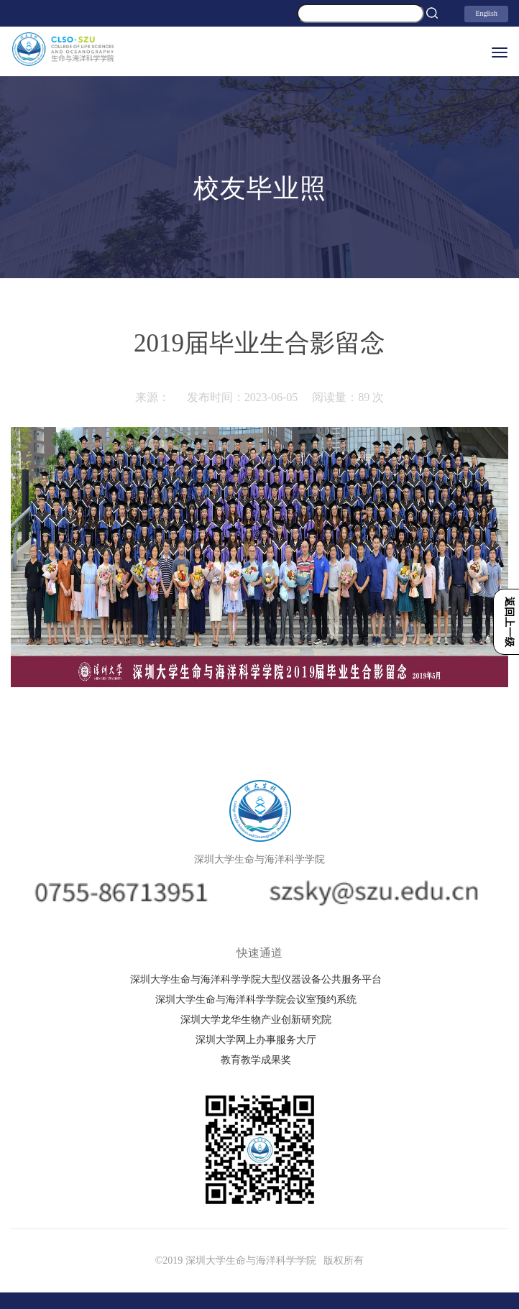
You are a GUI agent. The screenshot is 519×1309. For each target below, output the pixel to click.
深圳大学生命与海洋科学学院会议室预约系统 (256, 999)
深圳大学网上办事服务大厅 (256, 1039)
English (486, 13)
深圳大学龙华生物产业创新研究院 (255, 1019)
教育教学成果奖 (256, 1060)
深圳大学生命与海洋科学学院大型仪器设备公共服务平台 (256, 979)
